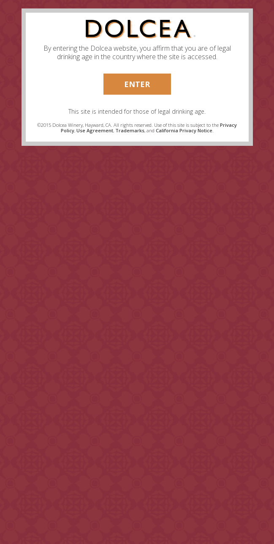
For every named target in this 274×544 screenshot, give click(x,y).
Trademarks (129, 130)
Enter (137, 84)
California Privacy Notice (184, 130)
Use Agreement (94, 130)
